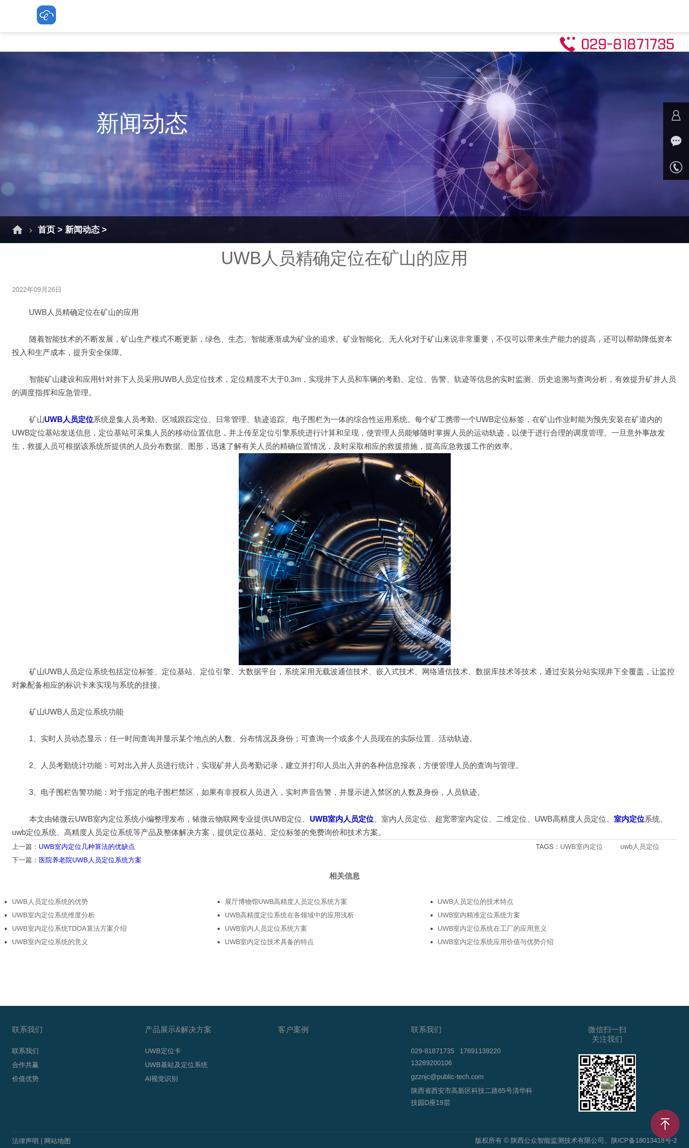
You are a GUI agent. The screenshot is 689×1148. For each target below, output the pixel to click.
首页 (124, 15)
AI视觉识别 (390, 15)
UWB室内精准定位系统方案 (479, 915)
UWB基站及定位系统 (310, 15)
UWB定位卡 (231, 15)
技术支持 (502, 15)
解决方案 (171, 15)
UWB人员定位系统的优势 (50, 901)
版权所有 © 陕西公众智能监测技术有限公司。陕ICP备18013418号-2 (575, 1141)
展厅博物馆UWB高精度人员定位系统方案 (286, 901)
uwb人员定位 (640, 846)
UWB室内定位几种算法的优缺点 (87, 846)
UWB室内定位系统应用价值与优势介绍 (496, 942)
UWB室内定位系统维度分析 (53, 915)
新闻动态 (448, 15)
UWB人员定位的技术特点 (476, 901)
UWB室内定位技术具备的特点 (269, 942)
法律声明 (25, 1141)
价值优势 (25, 1078)
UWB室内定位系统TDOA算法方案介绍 (69, 928)
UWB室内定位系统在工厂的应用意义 (492, 928)
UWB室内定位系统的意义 (50, 942)
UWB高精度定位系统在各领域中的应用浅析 (290, 915)
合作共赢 (25, 1065)
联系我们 (557, 15)
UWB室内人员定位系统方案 (266, 928)
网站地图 (57, 1141)
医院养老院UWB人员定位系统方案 (90, 860)
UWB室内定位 (582, 846)
